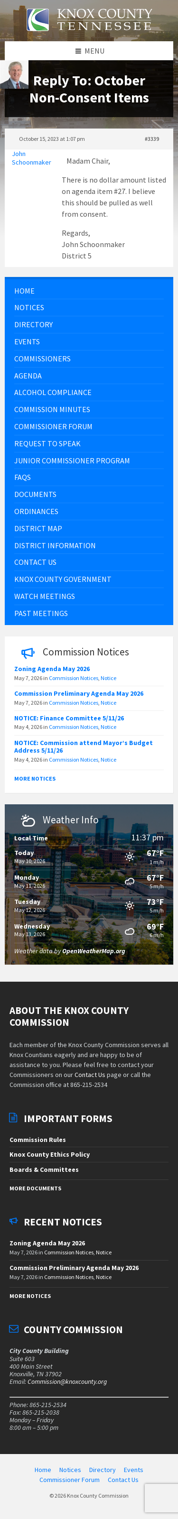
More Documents (35, 1188)
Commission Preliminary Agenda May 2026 (78, 693)
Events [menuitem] (133, 1469)
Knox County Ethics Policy (49, 1154)
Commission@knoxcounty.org (67, 1381)
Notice (108, 677)
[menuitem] (89, 291)
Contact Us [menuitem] (123, 1479)
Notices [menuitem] (70, 1469)
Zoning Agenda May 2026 (52, 668)
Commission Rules (37, 1139)
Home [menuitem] (43, 1469)
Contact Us (90, 1074)
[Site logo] (89, 36)
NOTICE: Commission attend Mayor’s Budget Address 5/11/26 (83, 746)
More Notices (35, 778)
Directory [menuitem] (102, 1469)
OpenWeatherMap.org (93, 951)
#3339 (152, 138)
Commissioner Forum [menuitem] (69, 1479)
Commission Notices (73, 677)
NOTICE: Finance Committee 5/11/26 (69, 718)
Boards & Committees (44, 1169)
